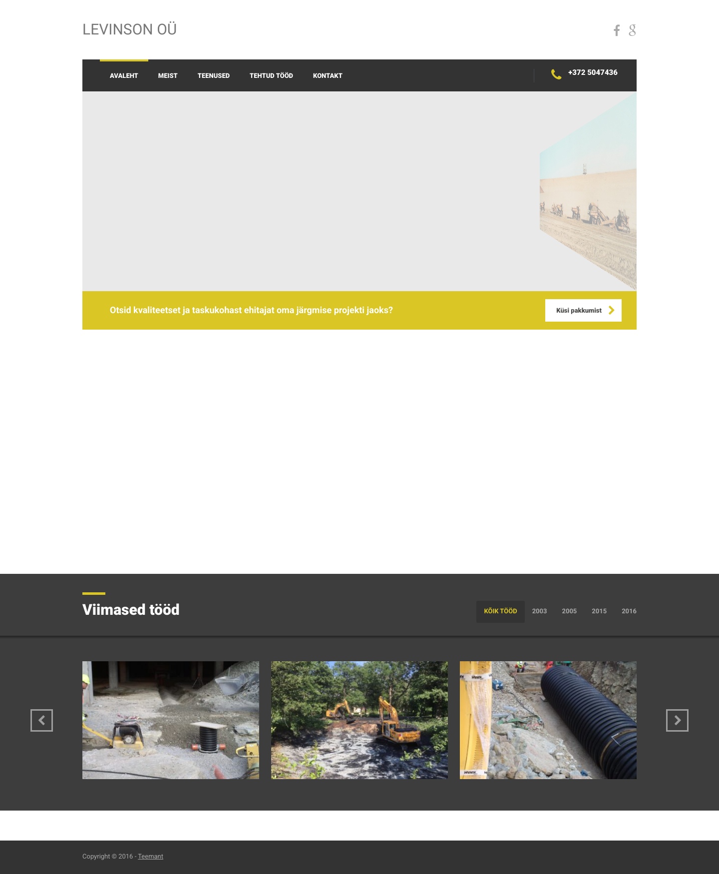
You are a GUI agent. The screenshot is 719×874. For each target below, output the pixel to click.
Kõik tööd (500, 611)
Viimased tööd (131, 610)
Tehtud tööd (271, 76)
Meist (168, 76)
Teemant (150, 857)
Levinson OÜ (129, 29)
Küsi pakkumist (579, 311)
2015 (599, 611)
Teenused (214, 76)
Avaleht (124, 76)
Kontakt (328, 76)
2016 (629, 611)
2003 (539, 611)
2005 (569, 611)
